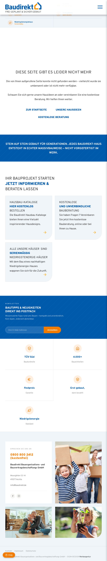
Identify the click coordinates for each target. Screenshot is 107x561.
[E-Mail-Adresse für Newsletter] (24, 330)
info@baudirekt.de (18, 485)
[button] (6, 555)
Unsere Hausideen (68, 110)
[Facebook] (12, 496)
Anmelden (52, 330)
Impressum (18, 550)
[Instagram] (18, 496)
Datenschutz (31, 550)
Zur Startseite (36, 110)
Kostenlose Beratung (53, 117)
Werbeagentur (85, 556)
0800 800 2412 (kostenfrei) (21, 456)
